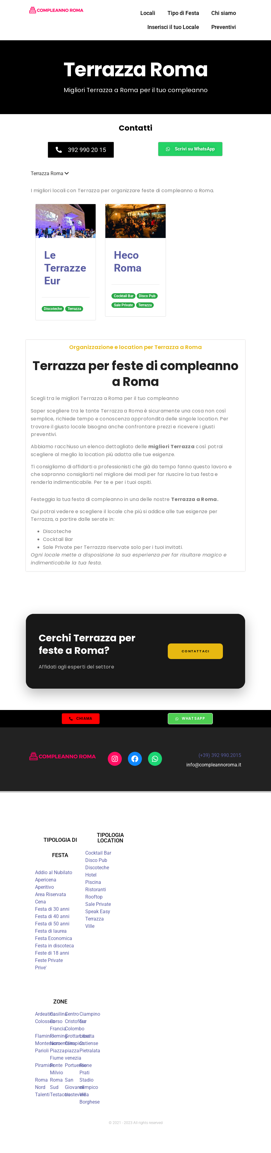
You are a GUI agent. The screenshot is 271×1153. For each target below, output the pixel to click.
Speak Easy (97, 912)
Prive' (41, 968)
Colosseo (45, 1022)
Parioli (42, 1051)
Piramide (44, 1066)
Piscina (93, 883)
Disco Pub (96, 861)
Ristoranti (95, 890)
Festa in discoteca (54, 946)
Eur (82, 1022)
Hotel (91, 876)
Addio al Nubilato (53, 873)
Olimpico (74, 1044)
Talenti (42, 1095)
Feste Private (49, 961)
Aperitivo (44, 888)
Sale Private (98, 905)
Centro (72, 1015)
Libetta (86, 1037)
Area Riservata (50, 895)
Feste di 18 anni (52, 954)
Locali (147, 13)
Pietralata (89, 1051)
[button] (135, 173)
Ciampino (89, 1015)
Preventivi (223, 27)
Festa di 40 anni (52, 917)
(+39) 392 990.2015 (220, 756)
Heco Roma (128, 261)
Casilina (58, 1015)
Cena (40, 903)
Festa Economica (53, 939)
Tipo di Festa (183, 13)
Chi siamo (223, 13)
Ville (89, 927)
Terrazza (94, 920)
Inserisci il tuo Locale (173, 27)
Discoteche (97, 868)
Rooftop (94, 898)
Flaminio (44, 1037)
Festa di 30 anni (52, 910)
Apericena (45, 881)
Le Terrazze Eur (65, 268)
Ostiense (88, 1044)
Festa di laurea (51, 932)
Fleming (58, 1037)
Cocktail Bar (98, 854)
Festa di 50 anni (52, 925)
